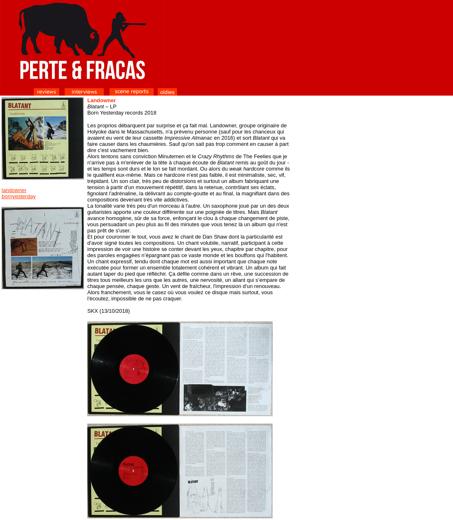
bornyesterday (18, 196)
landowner (14, 190)
